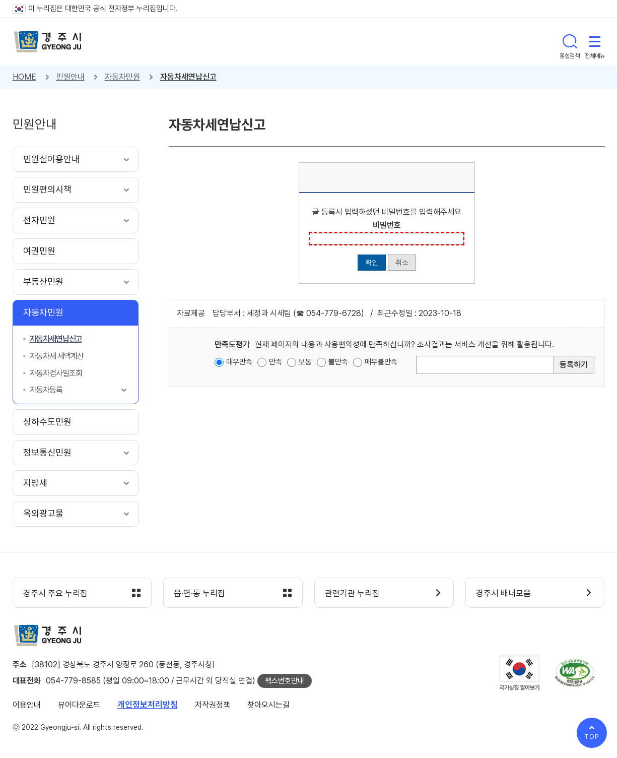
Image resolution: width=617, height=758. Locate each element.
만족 (275, 361)
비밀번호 (387, 225)
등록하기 (574, 364)
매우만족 (239, 361)
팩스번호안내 (284, 680)
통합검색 (570, 41)
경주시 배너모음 (503, 593)
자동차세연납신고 (188, 77)
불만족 (338, 361)
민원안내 (70, 77)
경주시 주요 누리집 (55, 593)
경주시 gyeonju (48, 41)
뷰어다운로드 (79, 705)
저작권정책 (212, 705)
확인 (371, 262)
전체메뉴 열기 (595, 41)
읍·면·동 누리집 (199, 593)
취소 (401, 262)
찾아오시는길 (268, 705)
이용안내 (27, 705)
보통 (305, 361)
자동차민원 (122, 77)
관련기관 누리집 (352, 593)
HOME (24, 77)
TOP (591, 736)
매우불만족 (381, 361)
